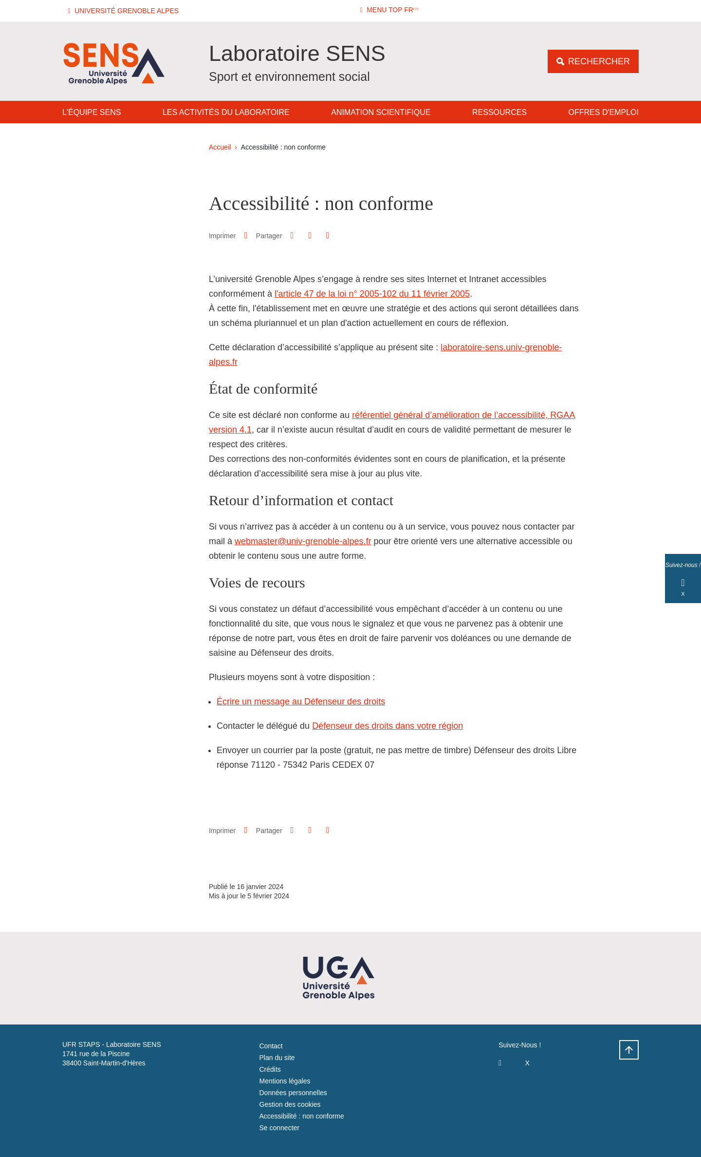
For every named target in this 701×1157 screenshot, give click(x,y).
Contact (271, 1046)
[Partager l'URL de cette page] (327, 235)
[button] (124, 11)
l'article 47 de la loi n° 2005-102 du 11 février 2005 (372, 294)
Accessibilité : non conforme (301, 1116)
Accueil (220, 147)
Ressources (499, 112)
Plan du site (277, 1058)
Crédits (270, 1069)
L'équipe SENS (91, 112)
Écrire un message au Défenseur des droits (301, 701)
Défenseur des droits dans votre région (387, 726)
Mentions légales (285, 1081)
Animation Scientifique (380, 112)
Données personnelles (293, 1093)
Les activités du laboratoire (226, 112)
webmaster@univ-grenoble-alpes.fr (303, 541)
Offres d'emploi (604, 112)
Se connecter (279, 1128)
